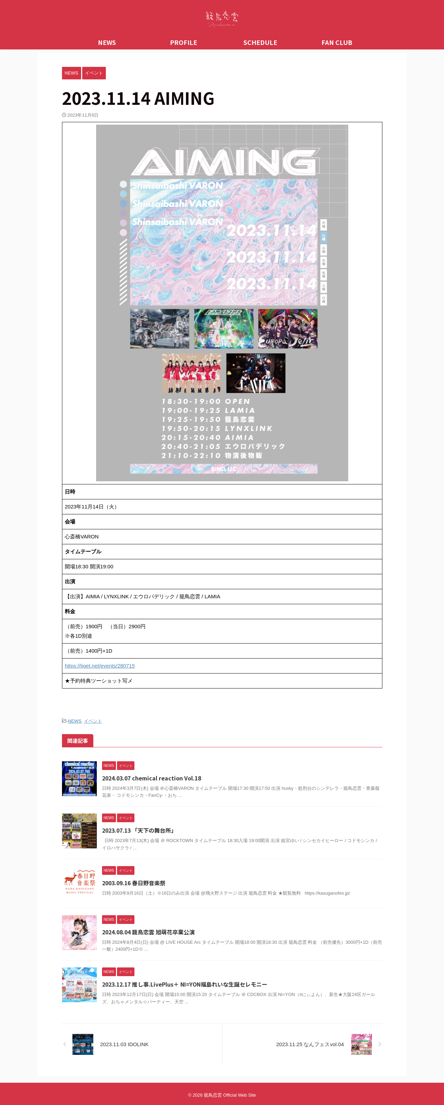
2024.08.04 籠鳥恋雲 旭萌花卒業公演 (148, 932)
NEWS (107, 42)
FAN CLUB (336, 42)
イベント (93, 721)
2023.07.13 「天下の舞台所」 (139, 830)
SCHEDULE (260, 42)
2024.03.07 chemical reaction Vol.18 (151, 778)
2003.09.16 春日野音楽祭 (133, 883)
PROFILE (183, 42)
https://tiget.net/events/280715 (100, 666)
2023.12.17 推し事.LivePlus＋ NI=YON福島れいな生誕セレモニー (184, 984)
